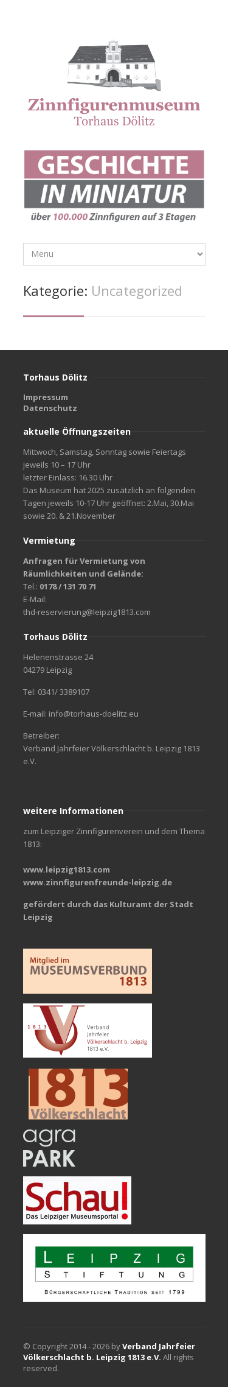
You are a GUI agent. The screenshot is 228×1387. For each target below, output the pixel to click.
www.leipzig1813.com (66, 869)
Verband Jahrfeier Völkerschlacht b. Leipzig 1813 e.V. (109, 1352)
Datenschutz (50, 407)
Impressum (45, 397)
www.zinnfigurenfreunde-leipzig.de (97, 882)
